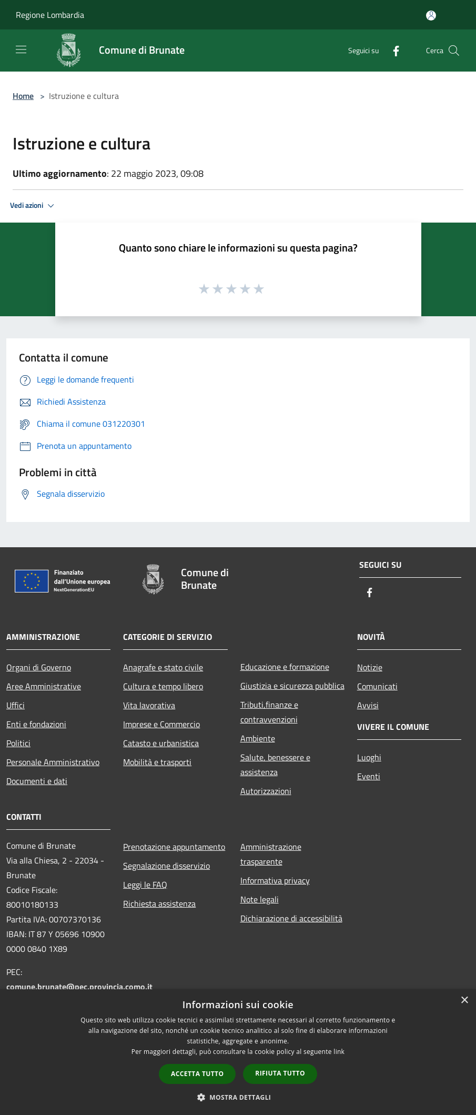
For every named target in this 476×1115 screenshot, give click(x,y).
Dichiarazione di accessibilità (291, 918)
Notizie (369, 667)
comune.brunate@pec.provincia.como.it (79, 986)
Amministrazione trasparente (270, 854)
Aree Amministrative (43, 686)
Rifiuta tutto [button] (280, 1073)
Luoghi (369, 757)
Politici (18, 743)
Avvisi (368, 705)
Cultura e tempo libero (163, 686)
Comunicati (377, 686)
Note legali (259, 899)
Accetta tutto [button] (197, 1073)
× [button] (464, 1000)
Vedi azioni (33, 205)
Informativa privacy (275, 880)
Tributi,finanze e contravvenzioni (269, 712)
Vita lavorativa (149, 705)
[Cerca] (454, 50)
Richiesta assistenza (159, 903)
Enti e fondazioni (36, 724)
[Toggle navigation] (21, 49)
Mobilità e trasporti (157, 762)
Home (23, 95)
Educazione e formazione (284, 666)
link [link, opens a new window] (339, 1051)
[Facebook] (391, 50)
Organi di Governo (38, 667)
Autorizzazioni (265, 791)
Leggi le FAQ (145, 884)
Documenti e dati (36, 781)
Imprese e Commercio (161, 724)
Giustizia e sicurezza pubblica (292, 685)
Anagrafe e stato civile (163, 667)
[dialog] (238, 1052)
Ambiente (257, 738)
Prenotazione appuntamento (174, 846)
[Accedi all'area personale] (431, 15)
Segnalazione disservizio (166, 865)
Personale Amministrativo (52, 762)
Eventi (368, 776)
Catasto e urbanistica (161, 743)
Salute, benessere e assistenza (275, 764)
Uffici (15, 705)
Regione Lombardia (50, 14)
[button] (238, 1097)
